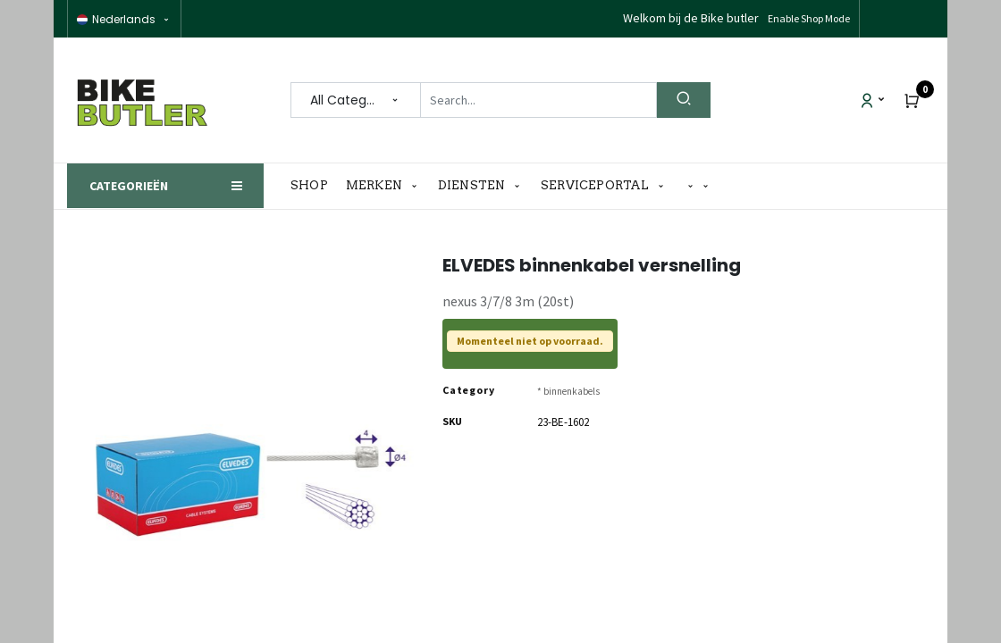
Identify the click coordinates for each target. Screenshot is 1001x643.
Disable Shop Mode (807, 18)
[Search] (684, 100)
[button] (698, 186)
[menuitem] (313, 185)
